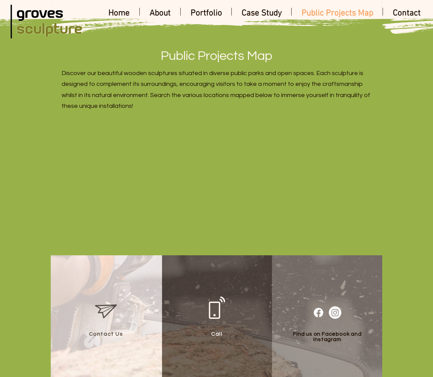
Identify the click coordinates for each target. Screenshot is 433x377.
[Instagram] (335, 312)
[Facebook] (318, 312)
